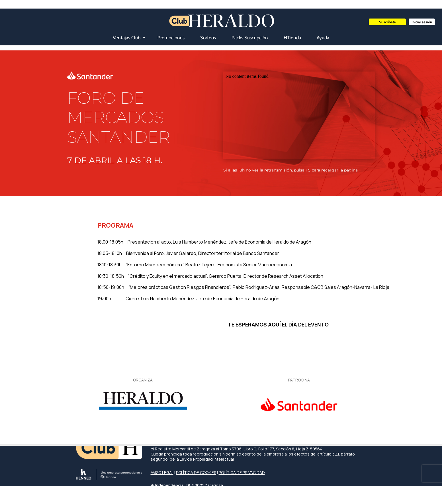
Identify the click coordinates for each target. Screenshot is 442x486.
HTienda (292, 37)
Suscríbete (387, 22)
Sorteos (208, 37)
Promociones (171, 37)
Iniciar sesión (422, 22)
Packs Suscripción (250, 37)
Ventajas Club (126, 37)
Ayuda (323, 37)
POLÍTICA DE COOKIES (196, 472)
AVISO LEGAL (162, 472)
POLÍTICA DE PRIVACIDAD (242, 472)
